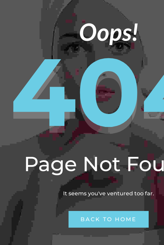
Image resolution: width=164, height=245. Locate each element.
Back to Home (108, 219)
